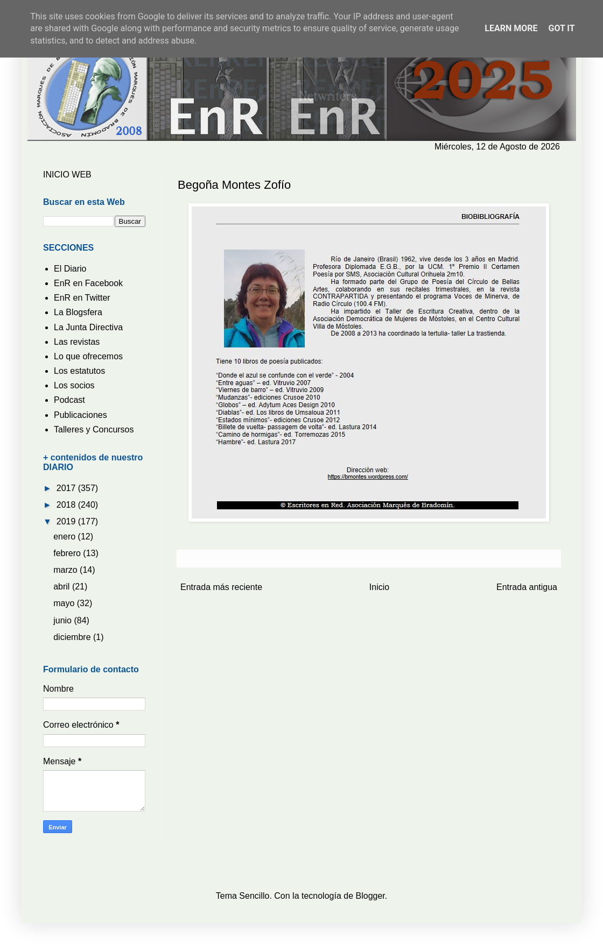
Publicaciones (80, 415)
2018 (67, 504)
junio (63, 620)
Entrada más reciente (221, 587)
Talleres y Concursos (94, 429)
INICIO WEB (67, 174)
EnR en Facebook (88, 283)
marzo (66, 569)
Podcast (69, 399)
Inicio (379, 587)
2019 (67, 521)
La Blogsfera (78, 312)
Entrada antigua (526, 587)
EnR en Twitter (82, 297)
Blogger (370, 895)
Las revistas (77, 341)
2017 (67, 488)
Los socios (74, 385)
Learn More (511, 28)
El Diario (70, 268)
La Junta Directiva (88, 327)
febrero (68, 553)
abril (62, 586)
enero (65, 536)
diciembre (73, 637)
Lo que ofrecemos (88, 356)
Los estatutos (79, 370)
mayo (65, 603)
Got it (561, 28)
